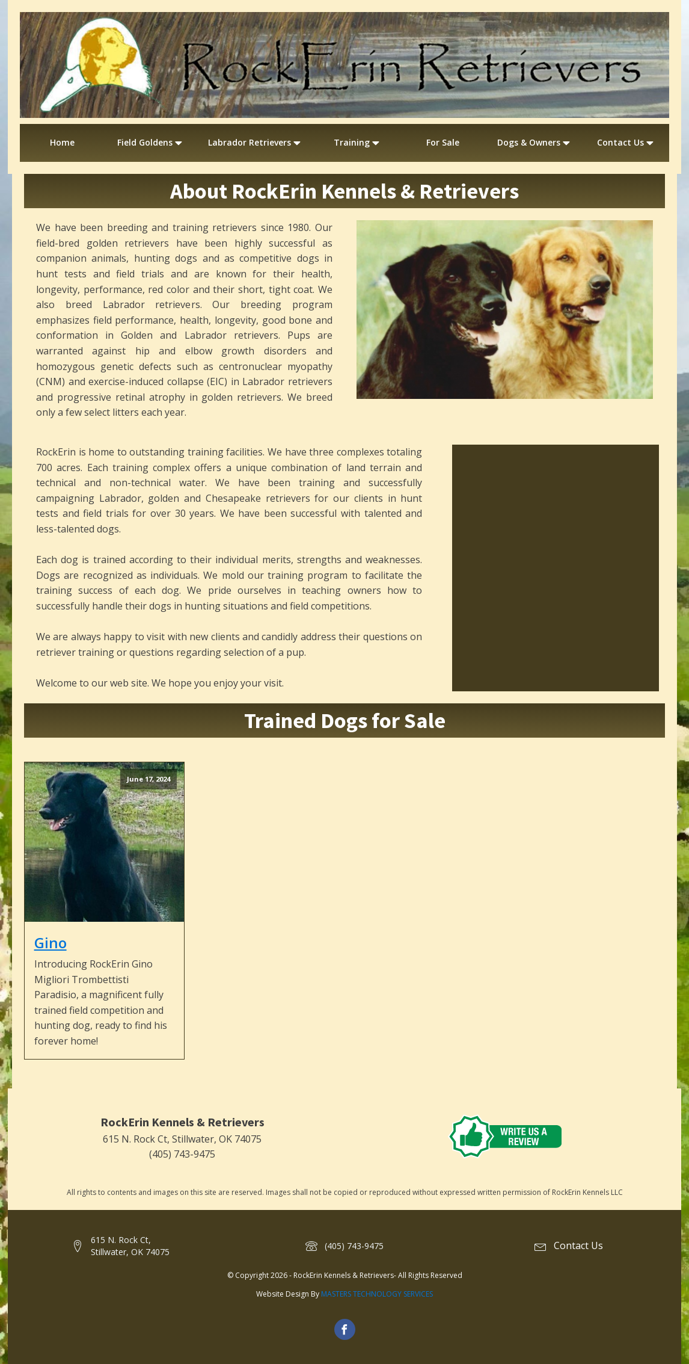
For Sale (442, 142)
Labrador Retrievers (255, 143)
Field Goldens (151, 143)
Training (358, 143)
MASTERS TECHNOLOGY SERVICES (377, 1294)
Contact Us (626, 143)
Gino (50, 942)
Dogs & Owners (534, 143)
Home (62, 142)
